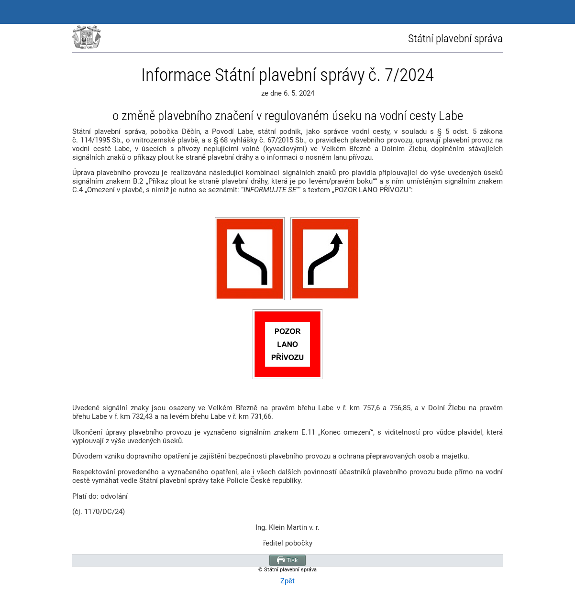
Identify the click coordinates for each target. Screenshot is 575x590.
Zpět (287, 581)
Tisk (287, 560)
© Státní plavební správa (287, 570)
